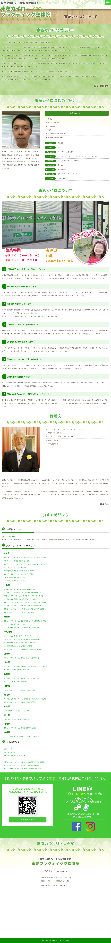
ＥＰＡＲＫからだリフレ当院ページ (15, 755)
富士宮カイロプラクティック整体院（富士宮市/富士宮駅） (22, 678)
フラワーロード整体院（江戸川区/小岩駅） (17, 561)
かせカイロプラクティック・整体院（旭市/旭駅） (19, 612)
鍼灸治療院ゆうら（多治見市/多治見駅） (17, 711)
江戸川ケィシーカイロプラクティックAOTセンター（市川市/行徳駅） (26, 602)
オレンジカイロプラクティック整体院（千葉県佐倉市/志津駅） (24, 768)
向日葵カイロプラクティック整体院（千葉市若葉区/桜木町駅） (24, 606)
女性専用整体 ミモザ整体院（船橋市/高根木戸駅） (20, 589)
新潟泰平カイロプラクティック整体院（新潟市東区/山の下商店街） (25, 699)
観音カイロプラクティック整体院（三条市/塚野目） (20, 702)
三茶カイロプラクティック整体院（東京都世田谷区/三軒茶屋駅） (24, 762)
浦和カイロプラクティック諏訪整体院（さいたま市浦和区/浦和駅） (25, 621)
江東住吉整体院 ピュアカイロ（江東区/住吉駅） (19, 574)
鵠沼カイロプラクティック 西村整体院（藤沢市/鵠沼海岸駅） (23, 649)
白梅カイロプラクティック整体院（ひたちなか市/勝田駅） (22, 658)
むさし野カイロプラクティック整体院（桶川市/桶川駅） (21, 627)
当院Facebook (8, 749)
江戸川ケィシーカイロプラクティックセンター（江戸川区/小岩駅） (25, 557)
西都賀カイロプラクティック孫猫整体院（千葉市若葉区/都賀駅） (24, 609)
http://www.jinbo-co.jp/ (8, 536)
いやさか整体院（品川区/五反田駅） (15, 577)
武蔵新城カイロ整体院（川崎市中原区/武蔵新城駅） (20, 642)
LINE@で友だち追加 (29, 820)
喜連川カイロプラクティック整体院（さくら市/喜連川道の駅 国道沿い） (27, 666)
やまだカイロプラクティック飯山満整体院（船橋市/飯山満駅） (24, 592)
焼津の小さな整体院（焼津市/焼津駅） (16, 681)
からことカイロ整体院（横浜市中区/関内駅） (18, 636)
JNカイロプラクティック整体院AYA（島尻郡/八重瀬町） (22, 736)
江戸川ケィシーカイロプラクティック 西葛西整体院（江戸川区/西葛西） (27, 564)
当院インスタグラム (10, 752)
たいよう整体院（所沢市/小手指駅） (15, 624)
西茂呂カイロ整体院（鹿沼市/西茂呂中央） (17, 670)
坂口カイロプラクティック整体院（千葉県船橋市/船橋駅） (22, 765)
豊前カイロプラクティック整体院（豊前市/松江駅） (20, 728)
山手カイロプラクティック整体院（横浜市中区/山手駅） (21, 639)
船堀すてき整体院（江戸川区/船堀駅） (16, 567)
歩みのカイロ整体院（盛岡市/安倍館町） (17, 719)
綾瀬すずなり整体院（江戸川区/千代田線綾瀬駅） (19, 571)
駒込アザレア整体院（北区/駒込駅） (15, 581)
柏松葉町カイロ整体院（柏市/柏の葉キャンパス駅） (20, 599)
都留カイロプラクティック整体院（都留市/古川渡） (20, 690)
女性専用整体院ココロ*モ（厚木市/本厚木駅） (18, 646)
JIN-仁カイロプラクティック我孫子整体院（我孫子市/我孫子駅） (24, 596)
